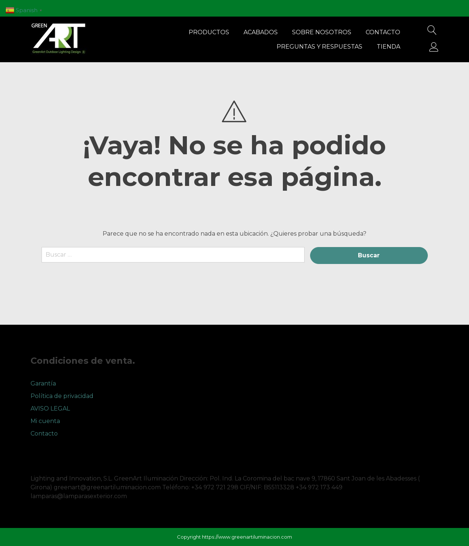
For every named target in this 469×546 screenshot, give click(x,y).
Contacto (383, 32)
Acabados (261, 32)
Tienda (388, 46)
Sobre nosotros (321, 32)
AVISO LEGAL (50, 408)
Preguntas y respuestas (319, 46)
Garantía (43, 383)
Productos (209, 32)
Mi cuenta (45, 421)
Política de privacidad (62, 395)
